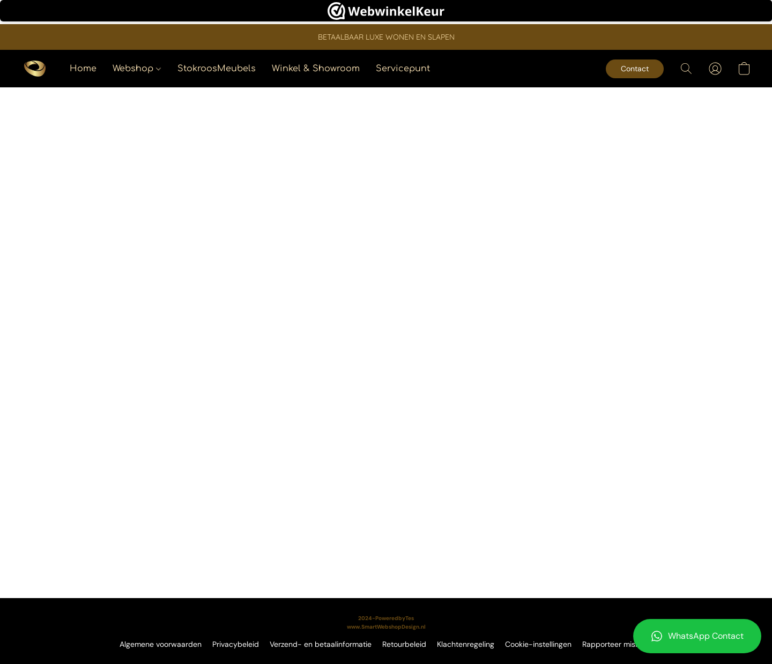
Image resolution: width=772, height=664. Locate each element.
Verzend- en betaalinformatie (321, 644)
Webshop (137, 68)
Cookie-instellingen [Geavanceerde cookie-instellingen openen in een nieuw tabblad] (538, 644)
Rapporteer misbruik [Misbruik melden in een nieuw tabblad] (617, 644)
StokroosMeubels (216, 68)
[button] (697, 636)
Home (83, 68)
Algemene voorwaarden (161, 644)
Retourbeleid (404, 644)
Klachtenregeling (465, 644)
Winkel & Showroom (316, 68)
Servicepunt (403, 68)
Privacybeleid (235, 644)
